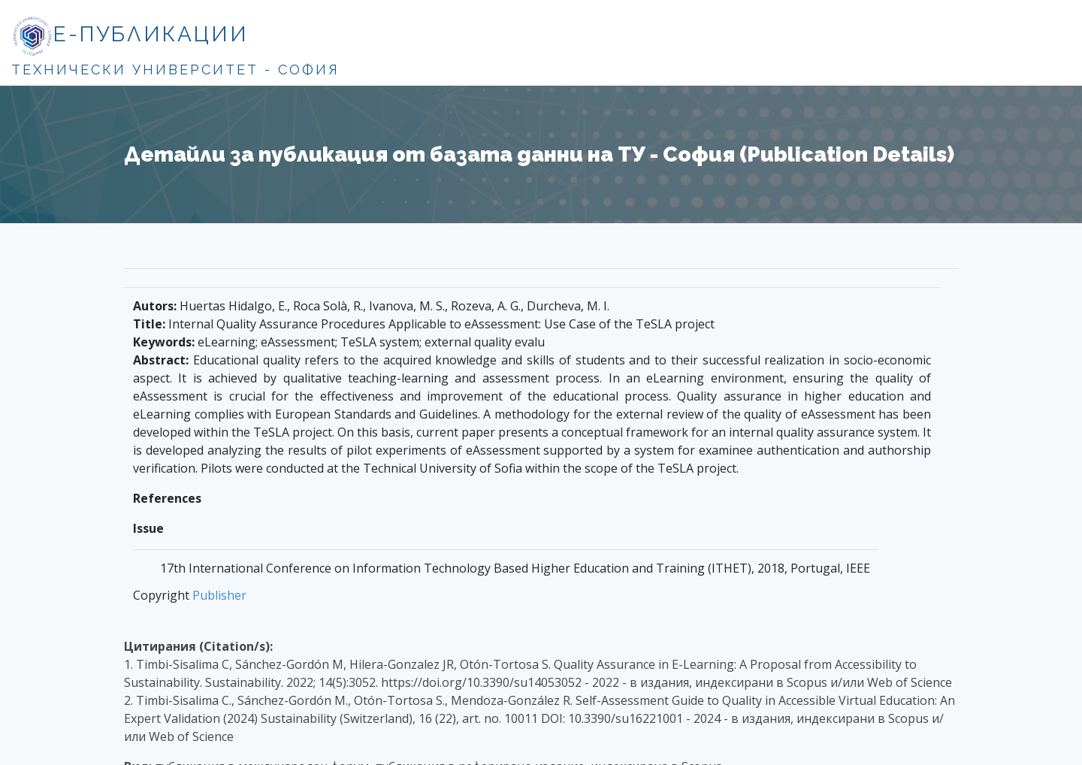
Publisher (219, 595)
